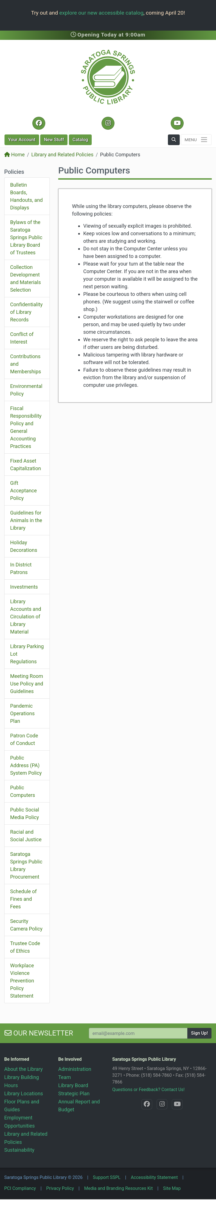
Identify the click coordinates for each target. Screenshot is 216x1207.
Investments (24, 587)
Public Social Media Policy (24, 813)
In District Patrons (21, 568)
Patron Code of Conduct (24, 739)
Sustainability (19, 1150)
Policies (14, 171)
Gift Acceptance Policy (23, 490)
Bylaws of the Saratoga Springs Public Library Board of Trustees (26, 237)
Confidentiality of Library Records (26, 312)
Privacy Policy (60, 1188)
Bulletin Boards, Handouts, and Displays (26, 196)
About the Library (23, 1069)
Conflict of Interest (21, 338)
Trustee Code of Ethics (25, 947)
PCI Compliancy (20, 1188)
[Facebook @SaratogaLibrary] (38, 123)
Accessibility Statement (154, 1177)
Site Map (172, 1188)
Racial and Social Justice (26, 835)
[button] (174, 139)
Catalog (80, 139)
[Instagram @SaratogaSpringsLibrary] (108, 123)
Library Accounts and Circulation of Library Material (25, 616)
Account (21, 139)
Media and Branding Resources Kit (118, 1188)
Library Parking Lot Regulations (27, 653)
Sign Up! (199, 1033)
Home (14, 154)
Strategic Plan (73, 1093)
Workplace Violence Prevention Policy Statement (22, 981)
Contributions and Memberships (25, 363)
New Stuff (54, 139)
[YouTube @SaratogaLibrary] (177, 123)
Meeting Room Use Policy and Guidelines (26, 683)
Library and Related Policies (62, 154)
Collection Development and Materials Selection (25, 278)
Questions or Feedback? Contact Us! (148, 1089)
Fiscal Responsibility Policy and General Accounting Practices (26, 427)
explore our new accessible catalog (101, 13)
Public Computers (22, 791)
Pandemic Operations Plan (22, 713)
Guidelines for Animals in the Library (26, 520)
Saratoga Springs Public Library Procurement (26, 865)
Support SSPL (106, 1177)
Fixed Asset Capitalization (25, 464)
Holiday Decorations (23, 546)
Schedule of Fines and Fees (23, 898)
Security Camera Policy (26, 925)
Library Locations (23, 1093)
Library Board (73, 1085)
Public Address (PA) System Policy (26, 765)
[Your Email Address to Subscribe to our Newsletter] (138, 1033)
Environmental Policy (26, 390)
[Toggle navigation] (196, 139)
